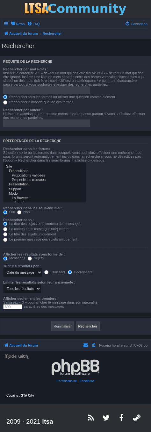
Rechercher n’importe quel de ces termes (38, 102)
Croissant (54, 272)
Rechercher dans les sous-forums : (32, 208)
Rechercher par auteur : (23, 110)
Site (44, 166)
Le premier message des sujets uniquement (40, 239)
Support (44, 189)
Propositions (44, 171)
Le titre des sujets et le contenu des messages (42, 224)
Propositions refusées (44, 180)
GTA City (27, 395)
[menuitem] (33, 24)
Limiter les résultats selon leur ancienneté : (39, 282)
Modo (44, 193)
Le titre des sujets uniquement (29, 234)
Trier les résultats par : (22, 266)
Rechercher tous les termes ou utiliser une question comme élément (59, 97)
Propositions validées (44, 175)
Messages (14, 258)
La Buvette (44, 198)
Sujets (36, 258)
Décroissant (80, 272)
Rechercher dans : (18, 220)
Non (23, 212)
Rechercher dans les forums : (28, 149)
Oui (9, 212)
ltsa (47, 421)
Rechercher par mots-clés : (25, 69)
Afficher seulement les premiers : (31, 298)
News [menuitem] (20, 24)
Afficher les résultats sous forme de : (34, 254)
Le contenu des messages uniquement (36, 229)
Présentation (44, 184)
